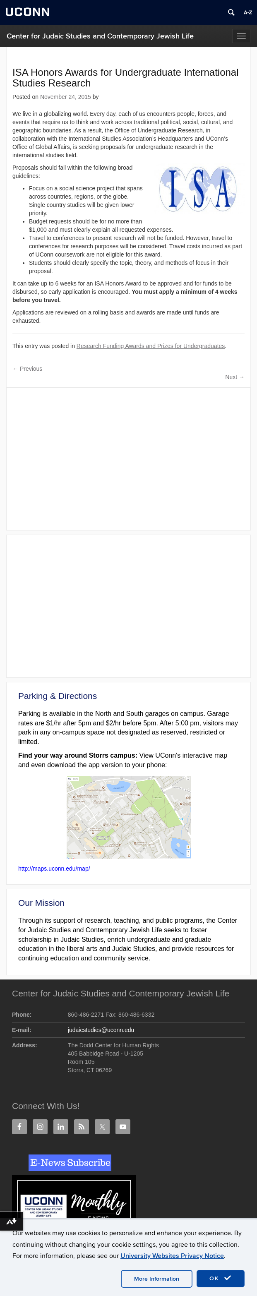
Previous (27, 368)
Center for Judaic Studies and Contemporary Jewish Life (100, 36)
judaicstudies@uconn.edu (101, 1030)
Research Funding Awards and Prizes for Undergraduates (151, 346)
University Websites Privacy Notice (172, 1256)
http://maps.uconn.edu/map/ (54, 868)
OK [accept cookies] (220, 1278)
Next (235, 377)
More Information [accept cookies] (156, 1278)
